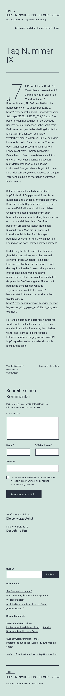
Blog (57, 366)
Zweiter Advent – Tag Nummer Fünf (39, 654)
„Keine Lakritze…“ (14, 608)
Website (10, 461)
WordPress (37, 683)
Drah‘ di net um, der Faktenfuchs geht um (27, 595)
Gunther (14, 373)
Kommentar (13, 413)
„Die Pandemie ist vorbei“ (19, 591)
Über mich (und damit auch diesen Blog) (36, 28)
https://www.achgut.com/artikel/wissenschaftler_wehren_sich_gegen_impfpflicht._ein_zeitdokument (32, 307)
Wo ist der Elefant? (15, 599)
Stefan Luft (12, 654)
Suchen (10, 569)
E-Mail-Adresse (43, 445)
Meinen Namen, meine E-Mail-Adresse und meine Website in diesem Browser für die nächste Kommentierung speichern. (33, 481)
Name (10, 445)
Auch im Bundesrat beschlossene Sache (26, 604)
